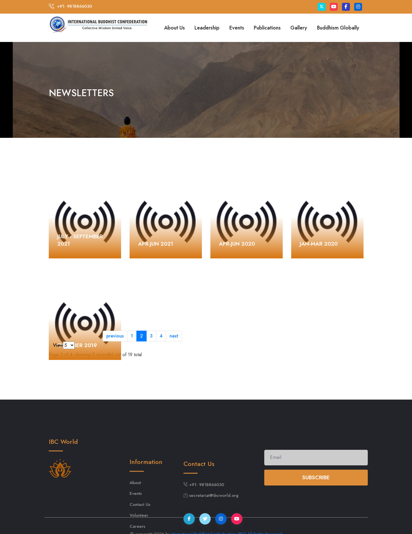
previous (115, 336)
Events (236, 27)
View (58, 345)
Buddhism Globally (338, 27)
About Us (174, 27)
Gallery (298, 27)
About (135, 498)
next (174, 336)
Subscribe (316, 484)
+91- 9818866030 (74, 6)
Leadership (207, 27)
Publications (267, 27)
